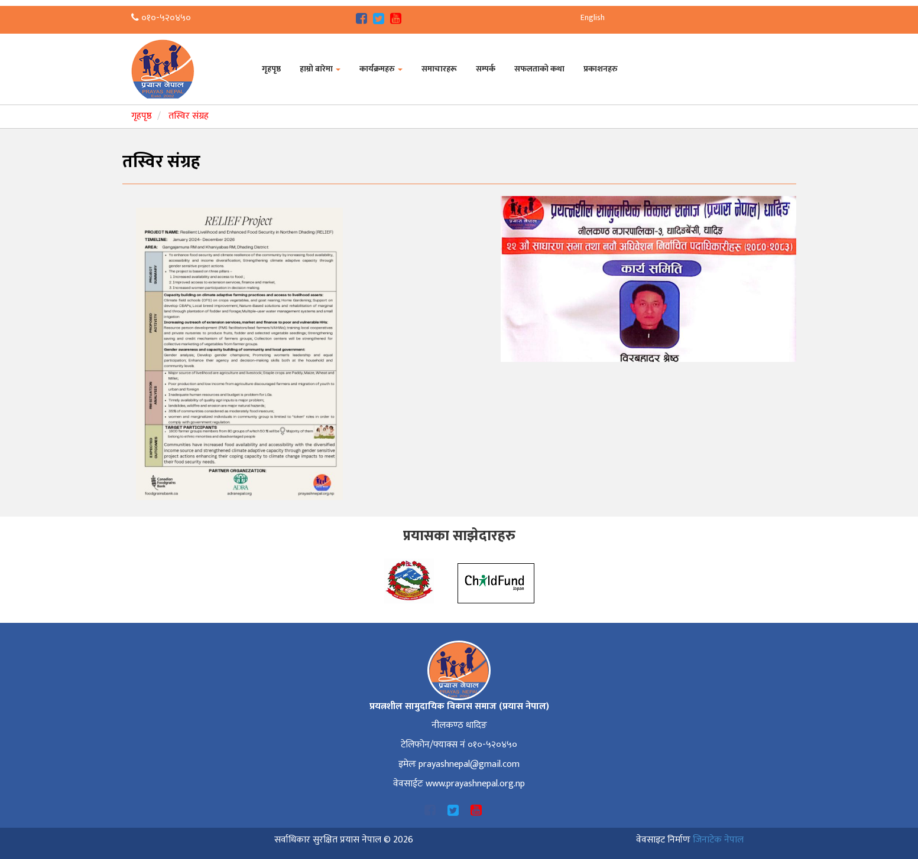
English (592, 17)
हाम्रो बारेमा (320, 69)
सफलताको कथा (539, 69)
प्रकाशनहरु (600, 69)
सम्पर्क (485, 69)
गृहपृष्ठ (271, 69)
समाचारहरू (439, 69)
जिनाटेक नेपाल (718, 840)
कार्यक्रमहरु (381, 69)
